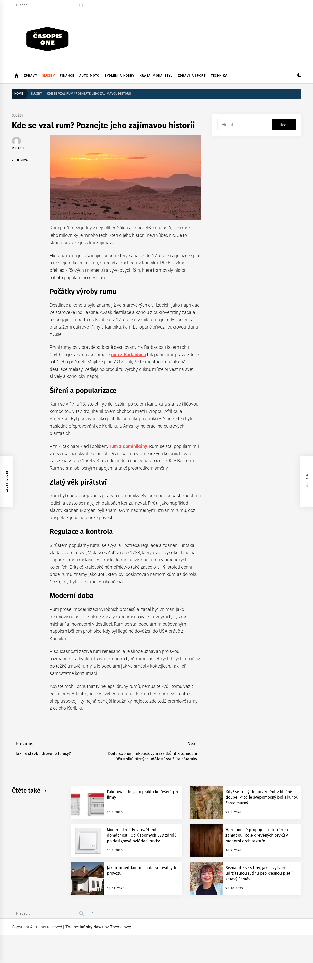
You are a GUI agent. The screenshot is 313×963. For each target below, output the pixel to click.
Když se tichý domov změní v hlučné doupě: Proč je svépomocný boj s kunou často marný (261, 797)
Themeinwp (120, 927)
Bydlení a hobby (119, 76)
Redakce (18, 148)
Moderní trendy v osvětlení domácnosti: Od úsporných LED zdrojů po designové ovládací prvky (142, 835)
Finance (67, 76)
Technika (219, 76)
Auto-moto (89, 76)
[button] (299, 75)
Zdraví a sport (192, 76)
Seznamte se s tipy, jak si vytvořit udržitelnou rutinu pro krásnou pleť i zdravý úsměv (259, 873)
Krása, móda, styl (156, 76)
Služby (48, 76)
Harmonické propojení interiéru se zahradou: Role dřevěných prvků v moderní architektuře (257, 835)
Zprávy (30, 76)
